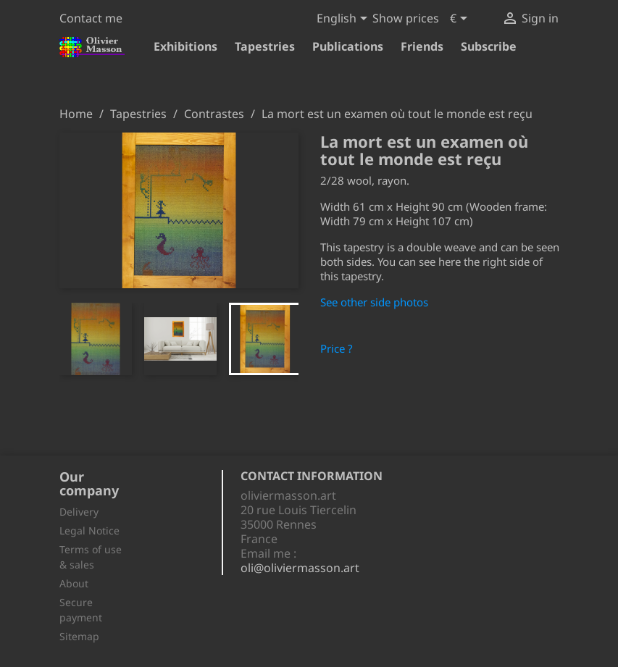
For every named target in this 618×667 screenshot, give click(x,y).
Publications (347, 46)
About (73, 583)
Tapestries (265, 46)
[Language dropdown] (344, 19)
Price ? (336, 348)
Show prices (405, 18)
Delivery (79, 512)
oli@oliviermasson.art (300, 568)
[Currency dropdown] (461, 19)
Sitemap (79, 636)
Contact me (90, 18)
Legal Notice (89, 530)
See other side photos (374, 302)
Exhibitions (185, 46)
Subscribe (489, 46)
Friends (422, 46)
